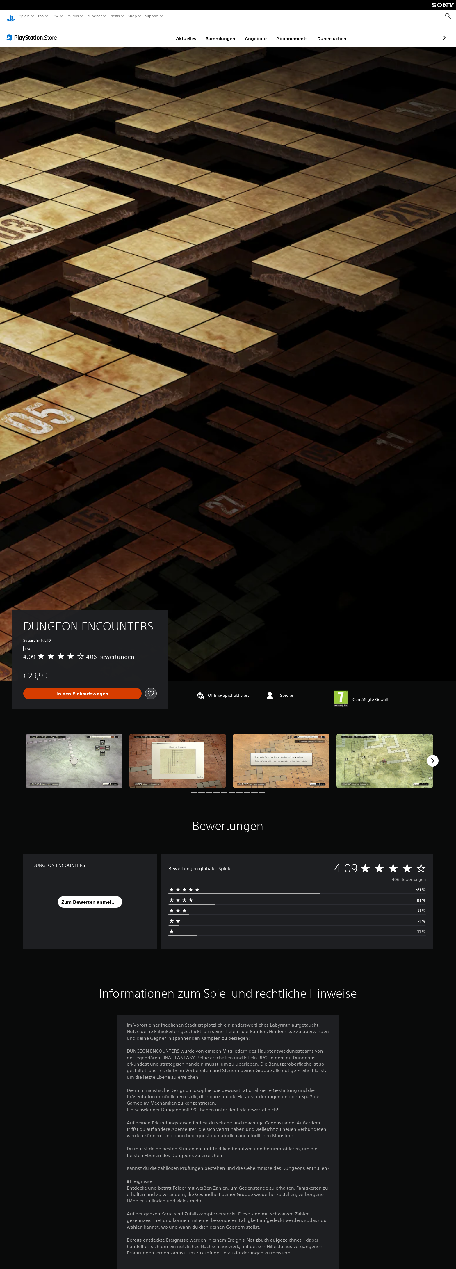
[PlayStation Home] (11, 16)
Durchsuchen (298, 33)
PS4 (55, 16)
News (115, 16)
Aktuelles (152, 33)
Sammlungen (187, 33)
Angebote (222, 33)
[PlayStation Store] (33, 31)
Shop (132, 16)
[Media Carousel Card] (74, 755)
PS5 (41, 16)
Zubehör (94, 16)
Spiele (24, 16)
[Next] (433, 755)
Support (152, 16)
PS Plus (72, 16)
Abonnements (258, 33)
